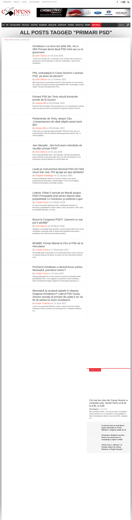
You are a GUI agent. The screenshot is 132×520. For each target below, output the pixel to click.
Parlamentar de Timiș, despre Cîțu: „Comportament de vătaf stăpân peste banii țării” (57, 121)
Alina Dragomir (93, 409)
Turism (71, 25)
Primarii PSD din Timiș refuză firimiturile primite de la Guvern (55, 98)
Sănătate (62, 25)
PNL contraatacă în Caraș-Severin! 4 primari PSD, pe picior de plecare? (57, 74)
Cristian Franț (41, 202)
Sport (87, 25)
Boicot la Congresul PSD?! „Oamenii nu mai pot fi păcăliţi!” (57, 221)
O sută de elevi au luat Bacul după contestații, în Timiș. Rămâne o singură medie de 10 (113, 428)
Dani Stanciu (41, 56)
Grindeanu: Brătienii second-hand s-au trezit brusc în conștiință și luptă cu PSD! (112, 437)
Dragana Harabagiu (44, 175)
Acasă (6, 39)
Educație (52, 25)
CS (3, 25)
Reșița (16, 2)
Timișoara (7, 2)
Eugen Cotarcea (42, 303)
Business (43, 25)
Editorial (96, 25)
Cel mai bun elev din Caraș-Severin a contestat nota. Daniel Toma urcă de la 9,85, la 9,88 (108, 403)
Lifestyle (79, 25)
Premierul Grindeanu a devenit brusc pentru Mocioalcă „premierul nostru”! (57, 268)
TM (7, 25)
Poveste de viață (49, 2)
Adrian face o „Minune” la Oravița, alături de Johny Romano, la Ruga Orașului (111, 447)
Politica (25, 25)
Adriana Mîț (40, 103)
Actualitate (15, 25)
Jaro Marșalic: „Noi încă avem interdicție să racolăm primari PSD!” (57, 147)
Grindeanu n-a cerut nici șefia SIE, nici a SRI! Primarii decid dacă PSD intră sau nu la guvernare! (57, 49)
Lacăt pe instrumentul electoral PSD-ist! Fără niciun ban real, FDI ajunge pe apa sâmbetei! (58, 171)
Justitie (34, 25)
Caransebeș (34, 2)
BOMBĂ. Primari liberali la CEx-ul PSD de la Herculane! (57, 245)
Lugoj (24, 2)
